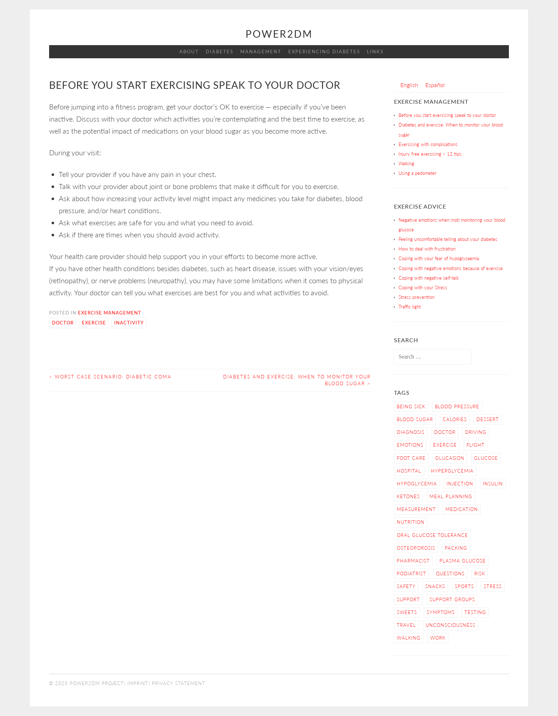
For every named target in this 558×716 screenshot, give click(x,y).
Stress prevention (417, 297)
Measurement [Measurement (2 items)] (416, 509)
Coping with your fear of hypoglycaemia (439, 258)
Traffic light (410, 306)
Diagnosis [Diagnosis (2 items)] (411, 432)
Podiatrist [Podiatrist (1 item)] (411, 573)
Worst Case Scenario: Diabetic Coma (110, 376)
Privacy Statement (178, 683)
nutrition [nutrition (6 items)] (411, 522)
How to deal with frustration (427, 249)
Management (260, 51)
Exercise (94, 322)
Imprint (137, 683)
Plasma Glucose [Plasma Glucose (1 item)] (462, 561)
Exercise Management (109, 313)
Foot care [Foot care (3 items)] (411, 458)
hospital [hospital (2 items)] (409, 471)
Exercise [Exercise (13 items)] (445, 445)
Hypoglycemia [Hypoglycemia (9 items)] (417, 483)
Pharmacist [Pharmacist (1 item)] (413, 561)
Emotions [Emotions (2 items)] (410, 445)
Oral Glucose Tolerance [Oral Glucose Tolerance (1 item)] (432, 535)
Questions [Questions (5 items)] (450, 573)
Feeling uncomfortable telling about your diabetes (448, 239)
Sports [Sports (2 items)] (464, 586)
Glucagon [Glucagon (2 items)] (449, 458)
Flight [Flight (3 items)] (476, 445)
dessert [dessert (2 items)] (488, 419)
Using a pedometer (418, 173)
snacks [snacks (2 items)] (435, 586)
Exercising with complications (428, 144)
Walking (406, 163)
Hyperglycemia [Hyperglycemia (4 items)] (452, 471)
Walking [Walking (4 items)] (409, 638)
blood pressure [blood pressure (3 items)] (457, 406)
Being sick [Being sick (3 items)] (411, 406)
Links (375, 51)
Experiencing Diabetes (324, 51)
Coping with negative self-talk (429, 278)
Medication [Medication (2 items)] (462, 509)
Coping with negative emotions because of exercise (451, 268)
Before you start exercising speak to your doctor (447, 115)
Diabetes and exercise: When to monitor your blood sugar (297, 380)
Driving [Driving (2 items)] (475, 432)
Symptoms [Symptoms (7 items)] (441, 612)
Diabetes (219, 51)
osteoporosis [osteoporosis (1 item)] (416, 548)
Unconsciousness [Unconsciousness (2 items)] (450, 625)
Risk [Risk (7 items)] (479, 573)
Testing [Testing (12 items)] (475, 612)
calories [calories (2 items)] (455, 419)
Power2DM (279, 34)
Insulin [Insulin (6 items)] (493, 483)
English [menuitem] (409, 84)
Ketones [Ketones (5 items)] (408, 496)
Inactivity (129, 322)
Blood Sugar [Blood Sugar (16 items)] (415, 419)
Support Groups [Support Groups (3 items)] (452, 599)
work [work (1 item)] (438, 638)
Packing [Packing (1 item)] (456, 548)
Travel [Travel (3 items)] (406, 625)
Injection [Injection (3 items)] (460, 483)
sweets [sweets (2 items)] (407, 612)
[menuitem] (409, 85)
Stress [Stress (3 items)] (493, 586)
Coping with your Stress (423, 287)
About (189, 51)
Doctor (63, 322)
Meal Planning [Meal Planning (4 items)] (451, 496)
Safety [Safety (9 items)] (406, 586)
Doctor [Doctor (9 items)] (445, 432)
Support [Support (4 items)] (408, 599)
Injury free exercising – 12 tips (430, 154)
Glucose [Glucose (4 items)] (486, 458)
